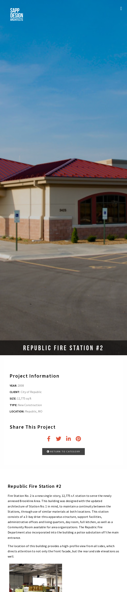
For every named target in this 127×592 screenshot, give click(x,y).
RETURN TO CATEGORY (63, 451)
